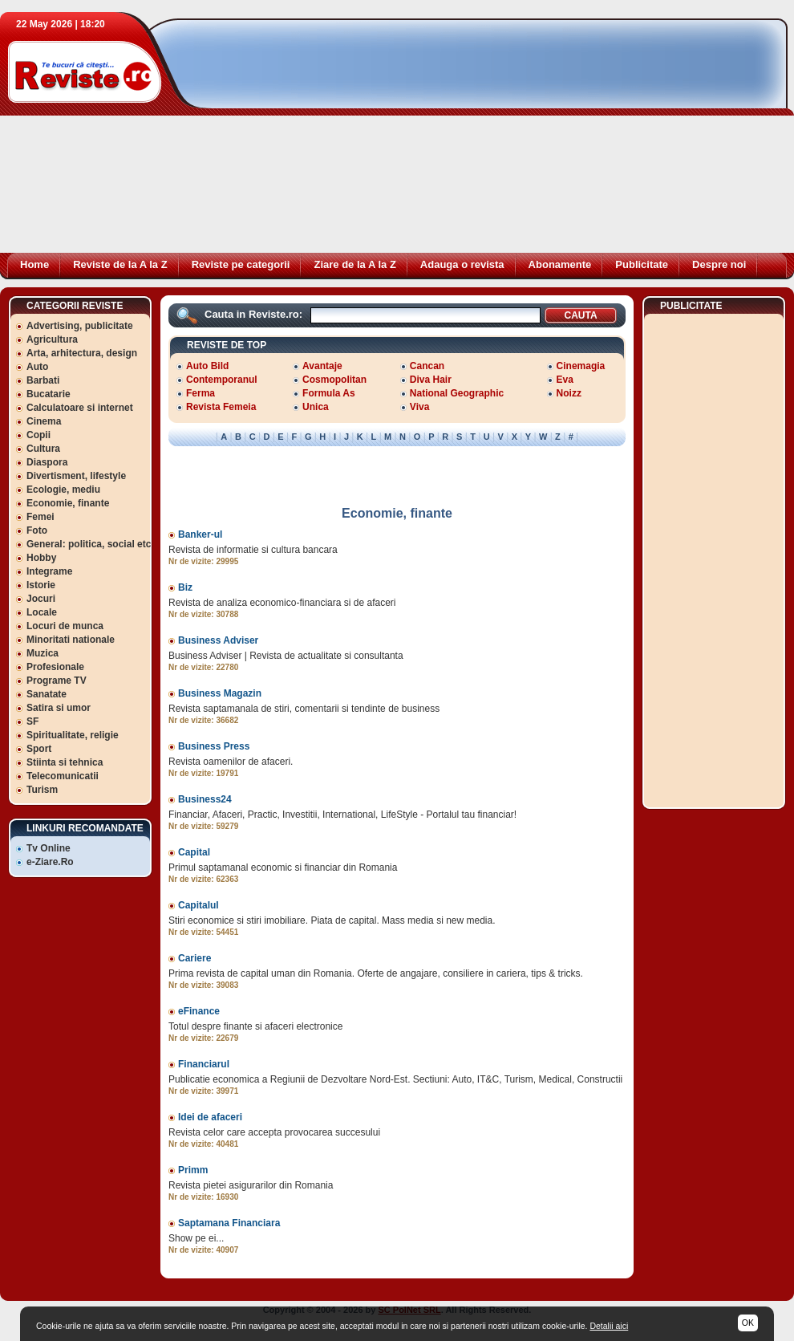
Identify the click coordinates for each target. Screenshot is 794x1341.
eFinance (199, 1011)
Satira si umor (58, 707)
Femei (40, 516)
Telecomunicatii (62, 776)
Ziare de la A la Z (354, 264)
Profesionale (55, 667)
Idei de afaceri (210, 1117)
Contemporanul (221, 379)
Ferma (200, 393)
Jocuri (40, 598)
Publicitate (641, 264)
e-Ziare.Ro (50, 862)
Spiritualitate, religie (72, 735)
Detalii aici (608, 1326)
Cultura (43, 448)
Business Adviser (218, 640)
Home (34, 264)
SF (32, 721)
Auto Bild (207, 366)
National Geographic (457, 393)
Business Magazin (219, 693)
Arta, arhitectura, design (81, 353)
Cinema (43, 421)
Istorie (40, 585)
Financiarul (203, 1064)
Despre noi (719, 264)
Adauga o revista (462, 264)
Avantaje (322, 366)
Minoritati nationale (70, 639)
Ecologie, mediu (63, 489)
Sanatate (46, 694)
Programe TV (56, 680)
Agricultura (52, 339)
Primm (193, 1170)
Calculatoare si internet (79, 407)
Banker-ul (200, 534)
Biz (185, 587)
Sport (38, 748)
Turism (42, 789)
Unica (315, 406)
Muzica (42, 653)
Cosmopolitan (334, 379)
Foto (36, 530)
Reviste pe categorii (241, 264)
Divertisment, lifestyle (76, 476)
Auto (37, 366)
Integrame (49, 571)
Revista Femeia (221, 406)
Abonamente (560, 264)
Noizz (569, 393)
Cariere (194, 958)
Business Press (213, 746)
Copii (38, 435)
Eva (565, 379)
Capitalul (198, 905)
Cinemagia (581, 366)
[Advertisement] (405, 140)
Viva (419, 406)
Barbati (42, 380)
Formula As (328, 393)
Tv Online (48, 848)
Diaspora (46, 462)
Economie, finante (67, 503)
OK (748, 1322)
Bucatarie (48, 394)
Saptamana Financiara (229, 1223)
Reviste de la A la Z (120, 264)
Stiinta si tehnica (64, 762)
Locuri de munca (64, 626)
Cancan (427, 366)
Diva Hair (431, 379)
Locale (41, 612)
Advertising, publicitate (79, 325)
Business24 (205, 799)
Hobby (41, 557)
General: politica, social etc (88, 544)
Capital (194, 852)
